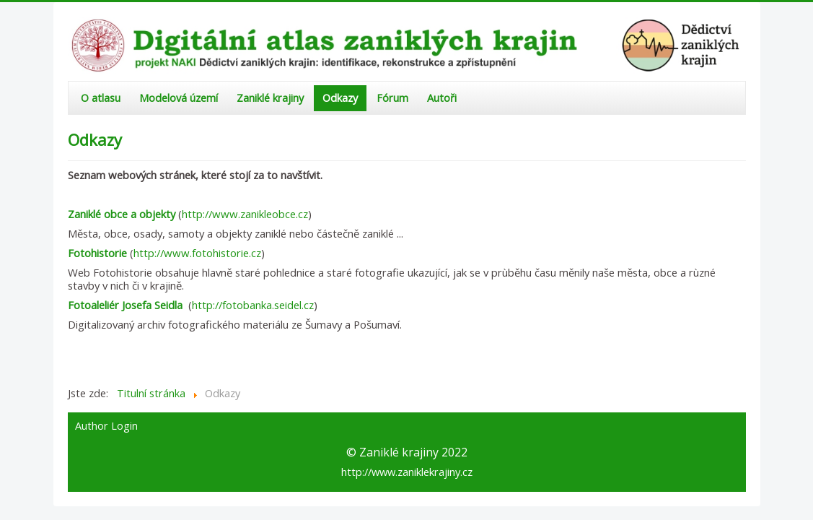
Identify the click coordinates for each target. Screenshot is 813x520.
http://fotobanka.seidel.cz (253, 305)
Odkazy (340, 98)
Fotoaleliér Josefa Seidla (125, 305)
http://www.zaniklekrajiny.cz (407, 471)
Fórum (392, 98)
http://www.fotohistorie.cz (197, 253)
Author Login (106, 426)
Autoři (442, 98)
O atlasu (100, 98)
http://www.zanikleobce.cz (245, 214)
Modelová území (178, 98)
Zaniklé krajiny (270, 98)
